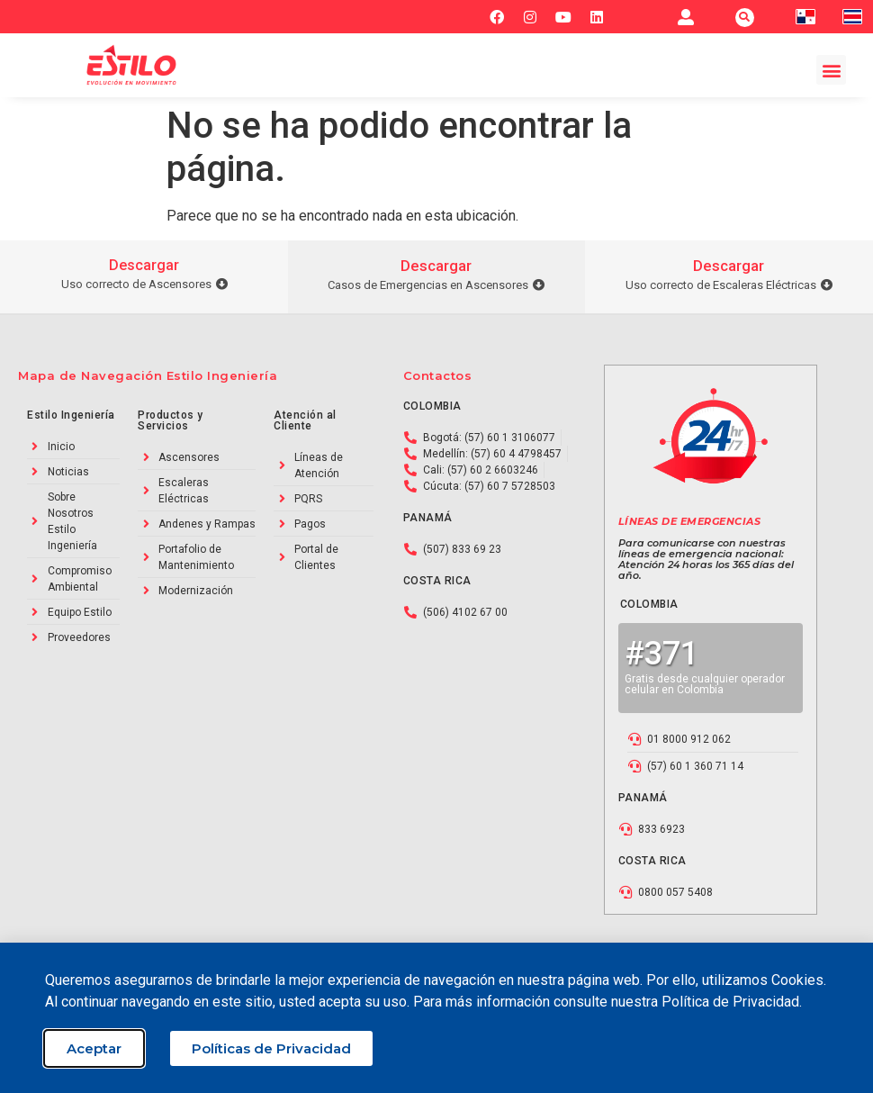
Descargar (144, 265)
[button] (744, 17)
